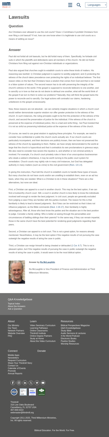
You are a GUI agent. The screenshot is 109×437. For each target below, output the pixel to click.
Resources (67, 321)
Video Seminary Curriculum (42, 325)
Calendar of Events (17, 368)
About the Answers (16, 306)
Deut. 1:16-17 (56, 207)
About (11, 321)
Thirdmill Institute (38, 333)
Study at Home (37, 338)
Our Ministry (13, 325)
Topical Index (14, 304)
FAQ (10, 336)
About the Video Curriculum (43, 341)
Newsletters (13, 358)
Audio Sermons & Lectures (73, 333)
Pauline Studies (68, 341)
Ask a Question (15, 309)
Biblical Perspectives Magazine (75, 325)
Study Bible (66, 331)
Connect (13, 350)
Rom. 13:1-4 (75, 165)
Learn (33, 321)
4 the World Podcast (70, 336)
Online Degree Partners (41, 336)
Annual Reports (15, 373)
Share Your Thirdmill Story (20, 363)
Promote (12, 371)
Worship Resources (70, 344)
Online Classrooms (39, 331)
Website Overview (16, 333)
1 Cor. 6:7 (76, 245)
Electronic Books (68, 338)
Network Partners (16, 331)
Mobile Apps (13, 355)
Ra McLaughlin (47, 262)
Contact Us (13, 366)
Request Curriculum (17, 360)
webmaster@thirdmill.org (22, 412)
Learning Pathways (39, 328)
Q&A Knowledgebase (20, 299)
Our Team (12, 328)
